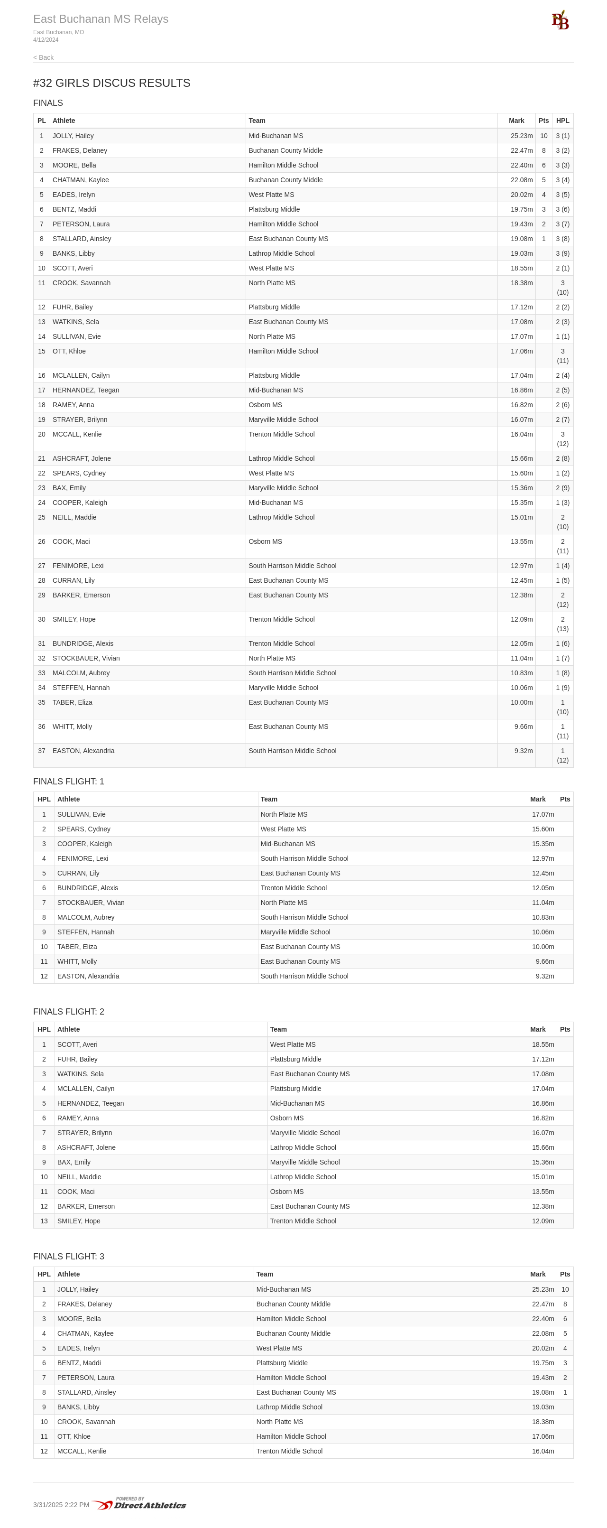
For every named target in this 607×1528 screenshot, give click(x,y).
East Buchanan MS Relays (100, 18)
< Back (43, 57)
